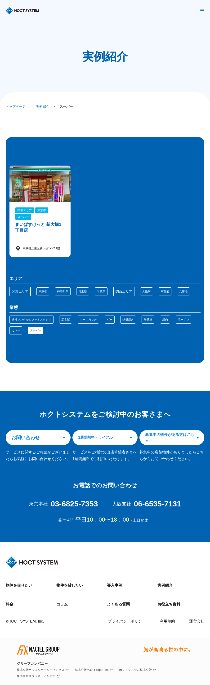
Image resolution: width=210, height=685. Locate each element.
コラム (62, 604)
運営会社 (196, 621)
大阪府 (146, 291)
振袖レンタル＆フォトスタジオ (31, 319)
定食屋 (65, 319)
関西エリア (124, 291)
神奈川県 (62, 291)
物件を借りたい (19, 585)
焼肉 (165, 319)
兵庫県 (183, 291)
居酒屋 (148, 319)
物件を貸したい (69, 585)
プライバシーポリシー (127, 621)
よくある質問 (118, 604)
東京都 (43, 291)
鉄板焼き (128, 319)
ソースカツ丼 (88, 319)
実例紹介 (165, 585)
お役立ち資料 (168, 604)
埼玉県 (82, 291)
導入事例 (114, 585)
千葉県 (101, 291)
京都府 (165, 291)
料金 (9, 604)
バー (109, 319)
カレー (16, 330)
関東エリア (20, 291)
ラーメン (183, 319)
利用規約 (167, 621)
